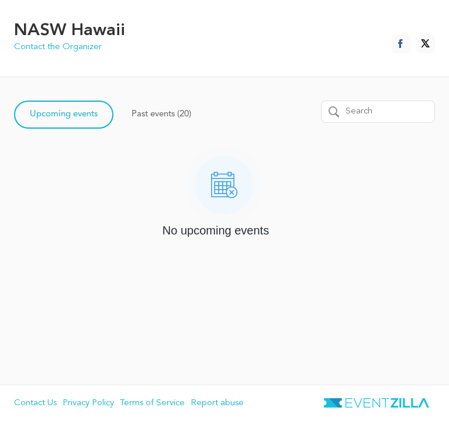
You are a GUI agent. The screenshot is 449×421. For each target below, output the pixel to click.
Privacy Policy (88, 403)
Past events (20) (161, 114)
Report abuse (217, 403)
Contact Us (35, 403)
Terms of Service (152, 403)
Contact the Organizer (58, 47)
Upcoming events (64, 114)
